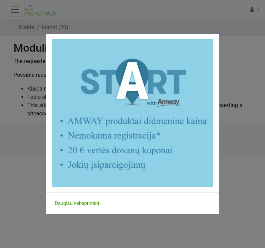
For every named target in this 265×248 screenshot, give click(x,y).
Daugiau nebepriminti (77, 203)
